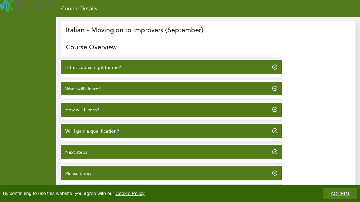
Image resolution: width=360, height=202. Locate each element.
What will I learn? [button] (171, 88)
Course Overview (91, 47)
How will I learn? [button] (171, 109)
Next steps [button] (171, 151)
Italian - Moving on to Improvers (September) (134, 30)
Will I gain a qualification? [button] (171, 130)
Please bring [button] (171, 173)
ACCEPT (340, 193)
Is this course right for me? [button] (171, 67)
